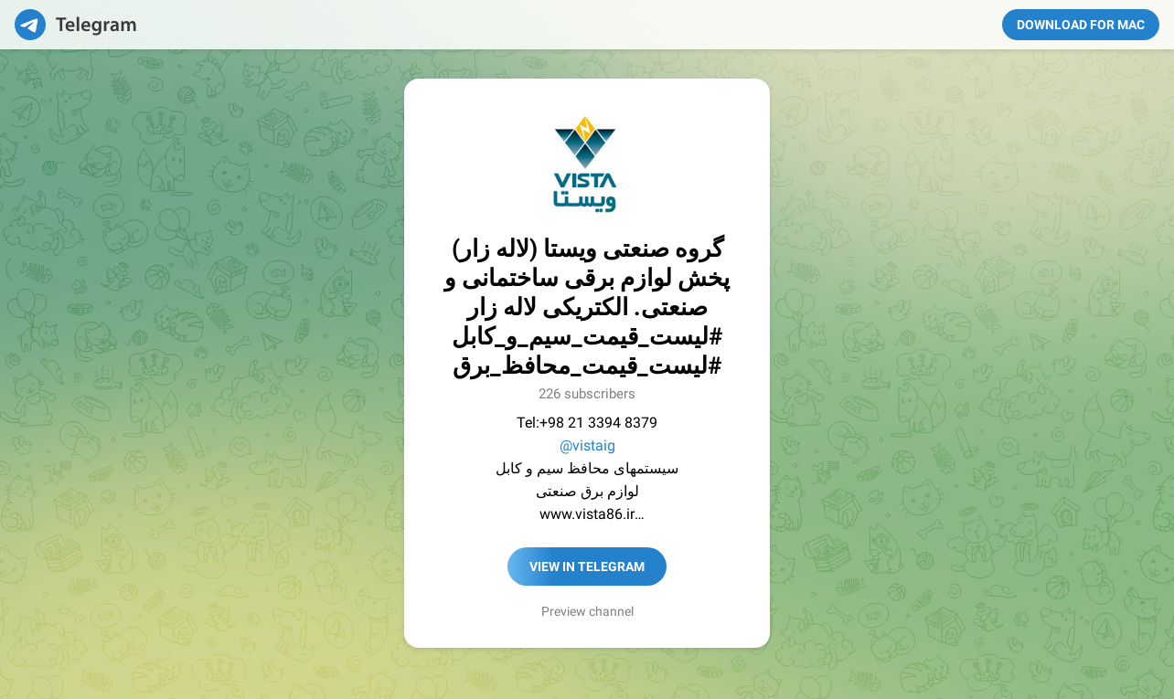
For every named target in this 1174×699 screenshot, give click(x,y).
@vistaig (587, 445)
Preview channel (587, 611)
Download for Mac (1081, 24)
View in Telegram (587, 566)
